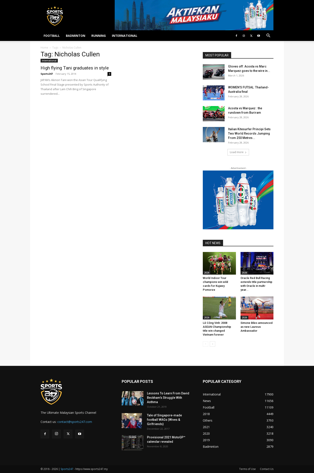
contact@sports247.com (74, 422)
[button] (268, 36)
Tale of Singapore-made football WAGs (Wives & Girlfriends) (164, 420)
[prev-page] (205, 344)
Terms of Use (247, 469)
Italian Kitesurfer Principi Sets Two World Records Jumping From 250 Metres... (249, 133)
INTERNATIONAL (124, 36)
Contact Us (266, 469)
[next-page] (212, 344)
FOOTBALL (52, 36)
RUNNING (98, 36)
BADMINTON (75, 36)
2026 (206, 272)
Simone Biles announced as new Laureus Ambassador (257, 326)
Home (44, 47)
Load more (238, 152)
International (49, 60)
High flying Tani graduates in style (75, 68)
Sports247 (47, 73)
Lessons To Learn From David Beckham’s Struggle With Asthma (168, 398)
